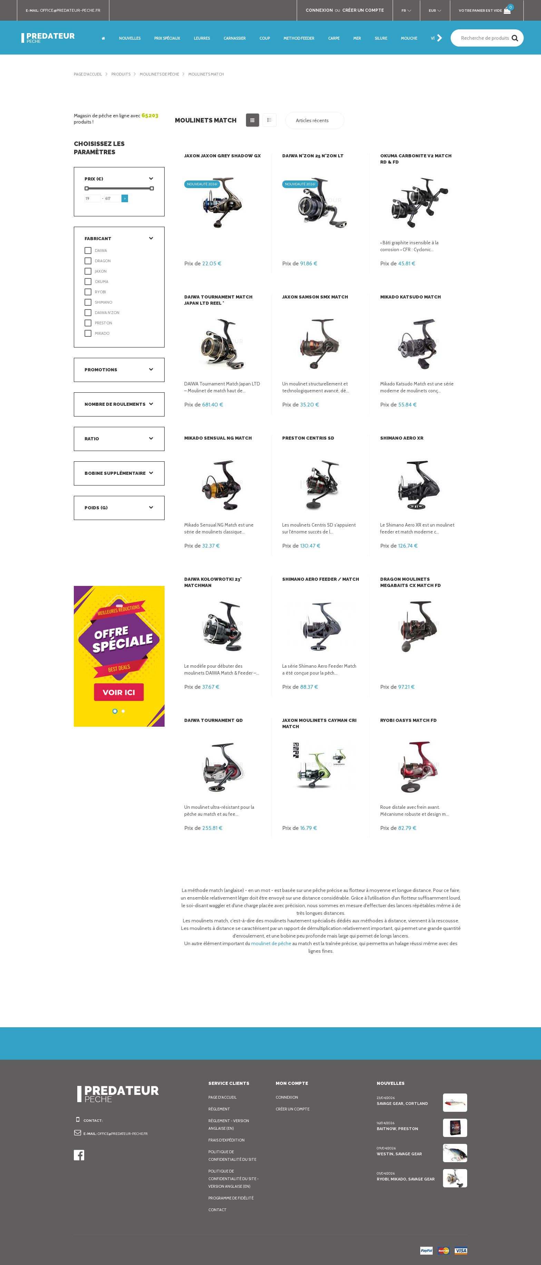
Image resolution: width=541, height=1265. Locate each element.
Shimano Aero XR (400, 438)
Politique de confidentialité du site (236, 1155)
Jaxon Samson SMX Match (313, 297)
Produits (120, 74)
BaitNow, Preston (395, 1129)
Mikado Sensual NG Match (216, 438)
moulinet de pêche (267, 943)
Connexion (286, 1097)
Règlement (218, 1109)
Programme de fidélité (230, 1198)
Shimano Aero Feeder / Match (318, 579)
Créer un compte (292, 1109)
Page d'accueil (87, 74)
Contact (216, 1209)
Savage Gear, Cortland (401, 1103)
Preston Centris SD (306, 438)
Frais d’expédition (226, 1140)
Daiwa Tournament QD (211, 720)
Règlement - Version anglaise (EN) (228, 1124)
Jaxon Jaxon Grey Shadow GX (220, 155)
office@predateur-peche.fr (68, 10)
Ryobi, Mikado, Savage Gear (404, 1179)
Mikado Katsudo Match (408, 297)
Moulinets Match (203, 74)
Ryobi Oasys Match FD (406, 720)
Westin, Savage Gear (398, 1154)
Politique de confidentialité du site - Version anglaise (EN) (236, 1179)
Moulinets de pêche (158, 74)
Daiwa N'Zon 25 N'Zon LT (311, 155)
